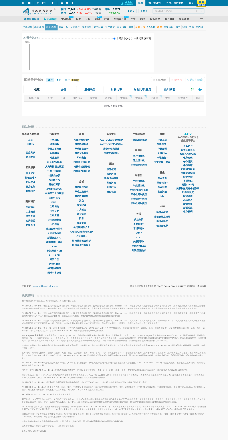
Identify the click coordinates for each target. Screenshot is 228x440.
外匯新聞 (162, 148)
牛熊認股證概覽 (139, 139)
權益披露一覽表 (54, 242)
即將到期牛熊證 (139, 199)
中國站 (30, 144)
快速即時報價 (81, 139)
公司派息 (54, 215)
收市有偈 (187, 157)
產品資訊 (30, 152)
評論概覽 (111, 169)
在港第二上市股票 (54, 193)
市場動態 (138, 228)
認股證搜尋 (139, 156)
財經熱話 (187, 177)
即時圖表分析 (81, 148)
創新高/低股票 (54, 162)
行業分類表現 (54, 171)
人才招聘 (30, 211)
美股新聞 (138, 241)
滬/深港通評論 (111, 178)
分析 (139, 233)
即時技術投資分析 (81, 240)
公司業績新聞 (54, 219)
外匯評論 (111, 187)
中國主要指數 (54, 148)
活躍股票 (54, 157)
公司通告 (54, 206)
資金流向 (81, 214)
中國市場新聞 (111, 153)
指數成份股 (54, 175)
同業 (81, 218)
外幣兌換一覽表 (162, 162)
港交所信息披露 (111, 148)
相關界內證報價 (81, 171)
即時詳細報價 (81, 144)
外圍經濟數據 (139, 250)
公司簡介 (30, 207)
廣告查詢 (30, 216)
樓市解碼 (187, 211)
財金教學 (30, 157)
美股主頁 (138, 219)
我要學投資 (188, 192)
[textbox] (178, 11)
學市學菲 (187, 165)
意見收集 (30, 186)
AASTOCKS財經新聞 (111, 139)
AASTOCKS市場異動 (81, 231)
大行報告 (54, 224)
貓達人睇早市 (188, 150)
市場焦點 (187, 180)
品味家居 (187, 200)
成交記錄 (81, 205)
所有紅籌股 (54, 184)
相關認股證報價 (81, 162)
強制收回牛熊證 (139, 203)
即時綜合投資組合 (81, 245)
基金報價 (162, 182)
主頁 (30, 139)
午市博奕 (187, 161)
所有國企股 (54, 180)
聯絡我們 (30, 191)
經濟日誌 (54, 259)
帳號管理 (30, 177)
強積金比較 (162, 221)
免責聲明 (30, 220)
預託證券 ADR (54, 250)
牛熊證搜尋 (139, 181)
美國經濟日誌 (139, 246)
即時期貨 (54, 153)
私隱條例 (30, 225)
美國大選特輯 (188, 173)
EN (44, 3)
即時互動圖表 (81, 153)
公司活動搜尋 (54, 233)
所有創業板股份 (54, 189)
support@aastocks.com (45, 286)
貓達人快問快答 (188, 153)
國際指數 (54, 144)
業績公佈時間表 (54, 228)
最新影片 (187, 146)
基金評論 (111, 182)
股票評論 (111, 173)
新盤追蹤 (187, 207)
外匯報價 (162, 144)
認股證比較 (139, 160)
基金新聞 (162, 187)
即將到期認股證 (139, 165)
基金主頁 (162, 178)
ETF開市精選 (188, 169)
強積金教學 (162, 225)
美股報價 (138, 224)
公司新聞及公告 (81, 227)
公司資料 (81, 236)
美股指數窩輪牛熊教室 (187, 188)
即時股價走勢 (81, 196)
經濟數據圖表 (54, 268)
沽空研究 (54, 211)
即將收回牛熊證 (139, 194)
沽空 (81, 200)
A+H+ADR (54, 255)
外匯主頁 (162, 139)
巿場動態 (162, 157)
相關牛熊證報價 (81, 166)
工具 (162, 196)
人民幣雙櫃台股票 (54, 166)
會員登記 (30, 173)
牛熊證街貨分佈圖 (138, 190)
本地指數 (54, 139)
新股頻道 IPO (54, 237)
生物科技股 (54, 197)
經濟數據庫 (54, 263)
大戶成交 (81, 209)
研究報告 (111, 191)
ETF (54, 202)
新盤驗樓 (187, 203)
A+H (54, 246)
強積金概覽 (162, 212)
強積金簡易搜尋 (162, 216)
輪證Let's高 (188, 184)
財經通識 (187, 196)
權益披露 (81, 223)
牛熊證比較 (139, 185)
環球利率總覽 (54, 272)
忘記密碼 (30, 182)
